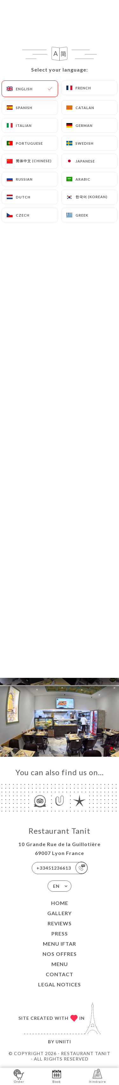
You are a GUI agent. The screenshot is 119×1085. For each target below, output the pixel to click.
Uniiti (63, 1041)
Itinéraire (97, 1075)
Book (57, 1075)
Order (19, 1075)
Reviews (60, 923)
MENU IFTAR (59, 944)
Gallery (59, 913)
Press (59, 933)
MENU (59, 964)
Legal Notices (59, 984)
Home (59, 903)
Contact (59, 974)
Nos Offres (60, 954)
